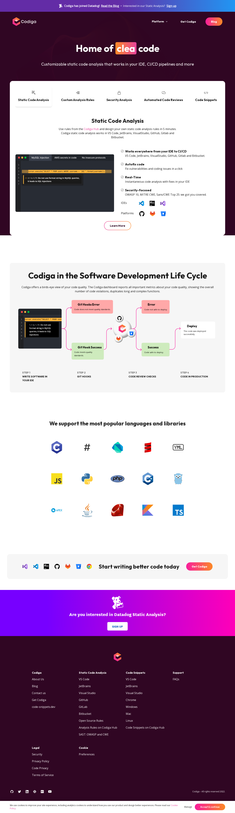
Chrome (131, 700)
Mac (128, 714)
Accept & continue (210, 807)
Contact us (39, 693)
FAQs (176, 679)
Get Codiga (188, 21)
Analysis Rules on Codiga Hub (98, 727)
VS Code (84, 679)
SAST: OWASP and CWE (94, 734)
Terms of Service (43, 775)
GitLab (83, 707)
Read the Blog (110, 6)
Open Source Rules (91, 721)
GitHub (83, 700)
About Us (38, 679)
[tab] (33, 96)
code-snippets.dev (43, 707)
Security (37, 754)
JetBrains (85, 686)
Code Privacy (40, 768)
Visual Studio (87, 693)
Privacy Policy (40, 761)
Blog (214, 21)
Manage (188, 806)
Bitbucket (85, 714)
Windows (132, 707)
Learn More (117, 225)
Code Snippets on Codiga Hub (145, 727)
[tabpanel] (117, 173)
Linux (129, 721)
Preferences (87, 754)
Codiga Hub (91, 129)
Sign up (171, 6)
